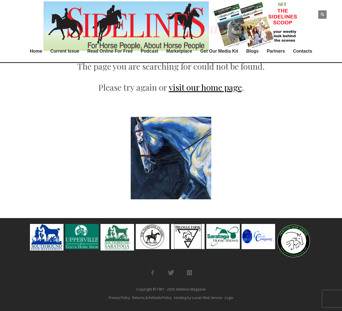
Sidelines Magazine (191, 289)
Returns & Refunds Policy (152, 297)
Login (229, 297)
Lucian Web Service (207, 297)
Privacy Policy (119, 297)
